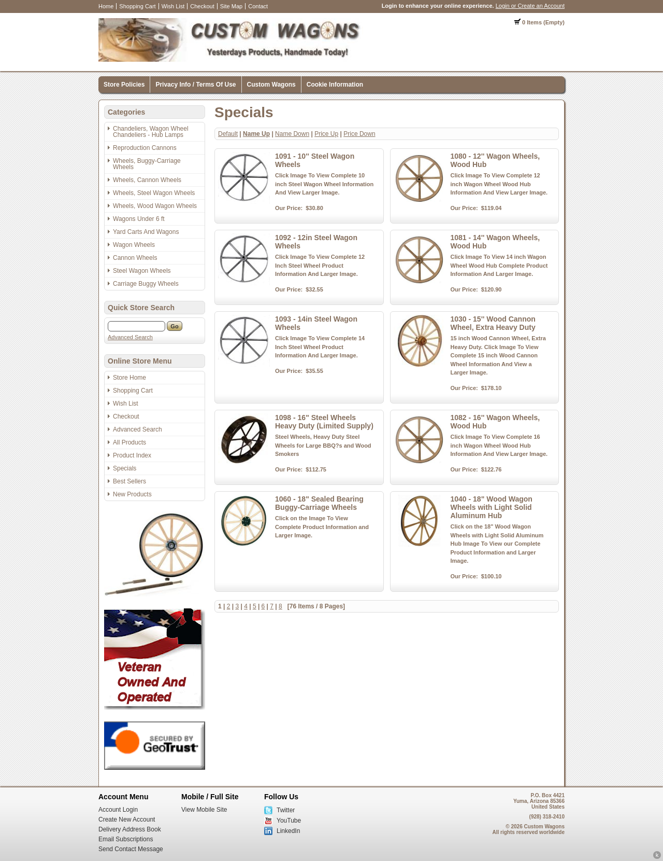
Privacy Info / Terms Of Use (195, 84)
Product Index (132, 455)
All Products (129, 442)
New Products (132, 494)
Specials (124, 468)
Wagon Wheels (134, 244)
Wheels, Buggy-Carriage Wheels (147, 164)
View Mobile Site (204, 809)
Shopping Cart (137, 6)
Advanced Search (130, 337)
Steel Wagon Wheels (142, 270)
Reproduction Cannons (145, 147)
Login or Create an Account (530, 6)
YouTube (289, 820)
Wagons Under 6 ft (139, 219)
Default (228, 133)
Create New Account (126, 819)
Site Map (231, 6)
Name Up (256, 133)
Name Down (292, 133)
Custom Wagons (271, 84)
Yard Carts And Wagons (146, 231)
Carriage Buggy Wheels (146, 283)
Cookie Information (335, 84)
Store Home (129, 377)
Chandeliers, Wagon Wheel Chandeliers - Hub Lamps (151, 131)
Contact (258, 6)
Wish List (173, 6)
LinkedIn (288, 831)
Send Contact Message (130, 849)
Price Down (359, 133)
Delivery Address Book (129, 829)
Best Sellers (129, 481)
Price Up (326, 133)
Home (105, 6)
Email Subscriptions (125, 839)
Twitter (286, 810)
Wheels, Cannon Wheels (147, 180)
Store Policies (124, 84)
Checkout (202, 6)
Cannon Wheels (135, 257)
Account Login (118, 809)
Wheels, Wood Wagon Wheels (155, 206)
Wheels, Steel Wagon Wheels (154, 193)
